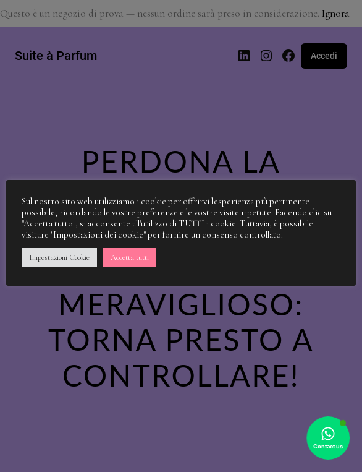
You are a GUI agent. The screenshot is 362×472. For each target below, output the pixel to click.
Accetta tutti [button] (130, 257)
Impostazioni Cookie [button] (59, 257)
